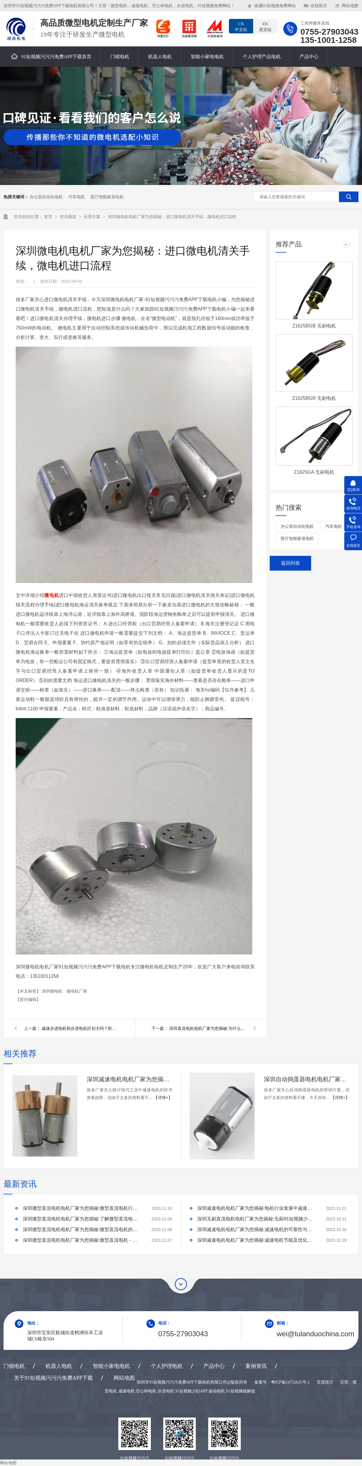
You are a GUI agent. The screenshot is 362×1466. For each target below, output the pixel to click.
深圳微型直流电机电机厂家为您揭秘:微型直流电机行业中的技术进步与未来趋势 (82, 1208)
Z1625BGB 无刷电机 (314, 325)
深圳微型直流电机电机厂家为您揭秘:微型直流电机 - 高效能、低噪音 (82, 1240)
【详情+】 (162, 1097)
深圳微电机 (53, 991)
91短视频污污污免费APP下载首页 (51, 56)
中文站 (241, 26)
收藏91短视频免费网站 (275, 6)
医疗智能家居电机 (107, 196)
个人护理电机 (167, 1366)
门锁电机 (119, 56)
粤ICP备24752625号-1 (290, 1382)
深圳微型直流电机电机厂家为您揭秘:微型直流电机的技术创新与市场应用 (82, 1229)
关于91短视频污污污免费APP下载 (53, 1378)
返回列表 (290, 563)
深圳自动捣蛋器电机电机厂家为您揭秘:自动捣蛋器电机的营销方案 (307, 1079)
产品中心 (309, 56)
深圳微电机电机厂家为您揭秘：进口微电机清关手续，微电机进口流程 (172, 216)
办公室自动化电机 (46, 196)
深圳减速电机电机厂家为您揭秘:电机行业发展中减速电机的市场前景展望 (256, 1208)
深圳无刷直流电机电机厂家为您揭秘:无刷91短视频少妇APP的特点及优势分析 (256, 1218)
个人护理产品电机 (262, 56)
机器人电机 (160, 56)
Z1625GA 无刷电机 (314, 472)
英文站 (265, 26)
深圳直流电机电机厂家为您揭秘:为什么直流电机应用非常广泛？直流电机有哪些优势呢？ (207, 1028)
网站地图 (350, 6)
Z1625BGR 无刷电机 (314, 398)
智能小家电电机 (207, 56)
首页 (49, 216)
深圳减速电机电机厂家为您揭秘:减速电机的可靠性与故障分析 (256, 1229)
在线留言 (319, 6)
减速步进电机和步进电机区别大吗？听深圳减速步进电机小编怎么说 (80, 1028)
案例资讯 (256, 1366)
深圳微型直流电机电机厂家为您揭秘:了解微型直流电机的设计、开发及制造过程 (82, 1218)
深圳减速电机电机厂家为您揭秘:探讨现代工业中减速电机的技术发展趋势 (129, 1079)
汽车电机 (76, 196)
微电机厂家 (77, 991)
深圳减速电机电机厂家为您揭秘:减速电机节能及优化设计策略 (256, 1240)
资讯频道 (68, 216)
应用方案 (92, 216)
